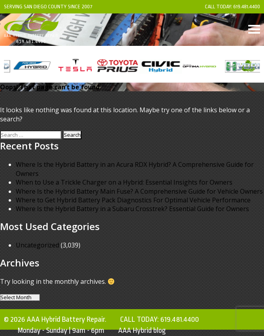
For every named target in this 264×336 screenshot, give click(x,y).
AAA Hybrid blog (142, 330)
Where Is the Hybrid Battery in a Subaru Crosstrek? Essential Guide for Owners (132, 208)
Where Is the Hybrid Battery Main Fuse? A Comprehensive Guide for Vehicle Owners (139, 191)
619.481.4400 (246, 6)
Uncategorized (37, 245)
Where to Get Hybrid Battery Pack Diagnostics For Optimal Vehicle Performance (133, 200)
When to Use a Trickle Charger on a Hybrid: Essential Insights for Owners (124, 182)
